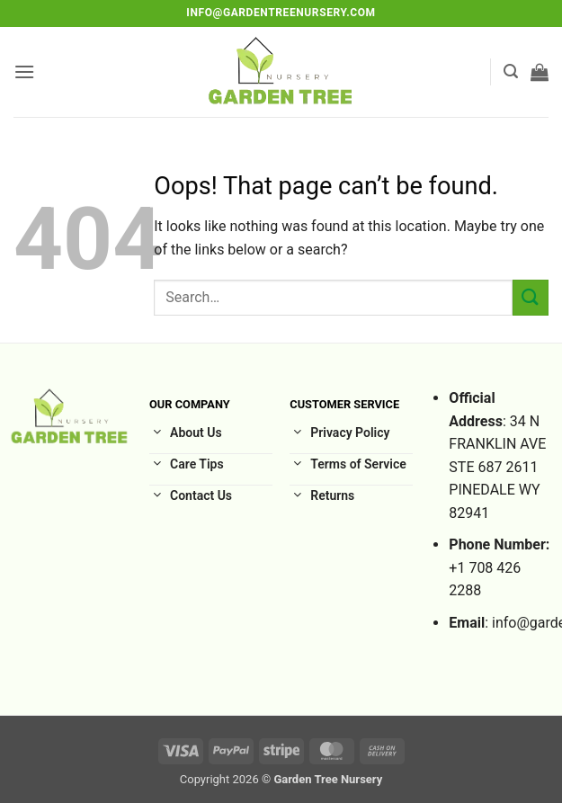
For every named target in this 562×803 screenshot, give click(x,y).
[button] (24, 71)
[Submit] (531, 297)
